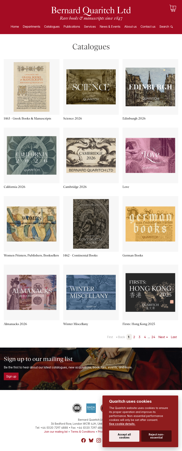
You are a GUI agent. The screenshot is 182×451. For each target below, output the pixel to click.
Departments (31, 26)
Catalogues (52, 26)
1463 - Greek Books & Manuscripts (27, 118)
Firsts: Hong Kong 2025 (139, 324)
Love (126, 187)
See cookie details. (122, 423)
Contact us (148, 26)
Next (162, 337)
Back (121, 337)
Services (90, 26)
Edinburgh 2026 (134, 118)
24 (153, 337)
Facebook (83, 440)
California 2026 (14, 187)
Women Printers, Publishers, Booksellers (31, 255)
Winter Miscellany (75, 324)
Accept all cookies (124, 436)
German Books (133, 255)
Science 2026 (72, 118)
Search (164, 26)
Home (15, 26)
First (110, 337)
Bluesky (91, 440)
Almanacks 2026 (15, 324)
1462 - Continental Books (80, 255)
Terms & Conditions (83, 431)
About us (130, 26)
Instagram (98, 440)
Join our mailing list (56, 431)
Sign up (11, 376)
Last (174, 337)
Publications (71, 26)
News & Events (110, 26)
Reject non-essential (156, 436)
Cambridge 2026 (75, 187)
